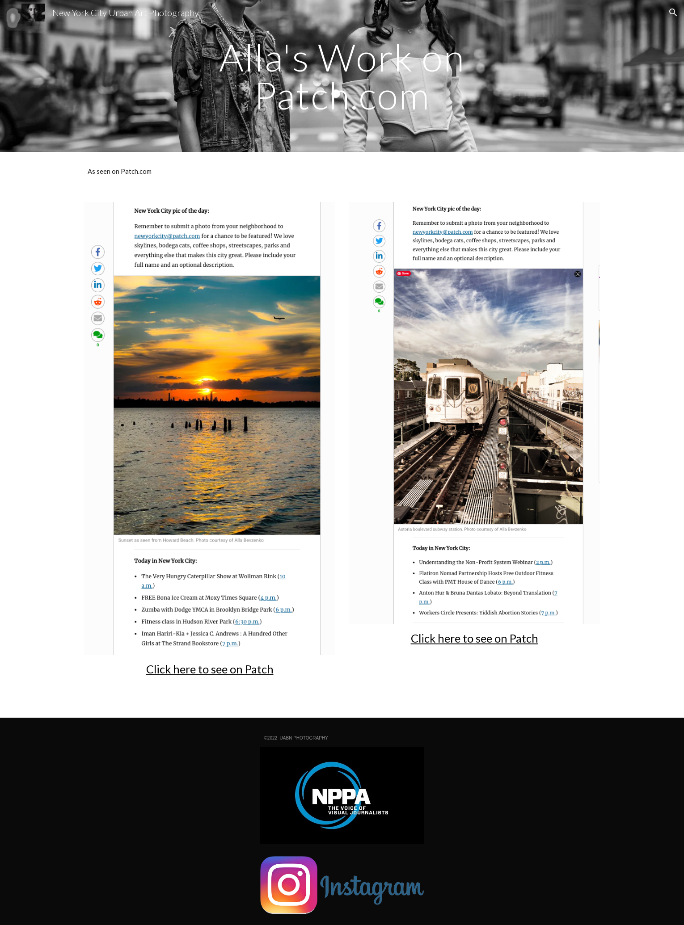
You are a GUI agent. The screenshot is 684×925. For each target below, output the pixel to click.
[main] (342, 76)
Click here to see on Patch (210, 669)
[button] (673, 12)
